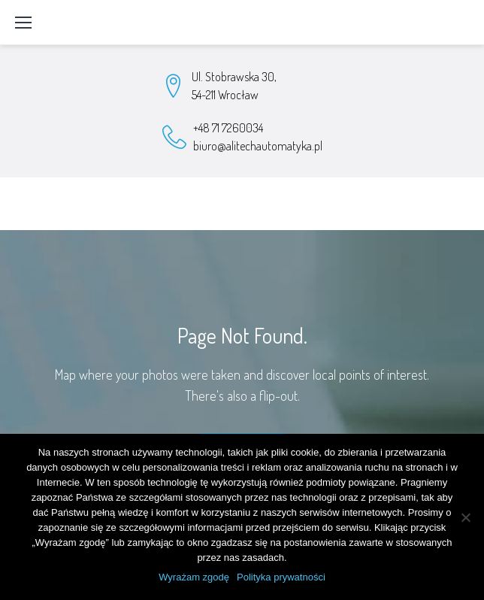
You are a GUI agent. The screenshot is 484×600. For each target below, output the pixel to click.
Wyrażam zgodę (194, 577)
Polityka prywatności (281, 577)
